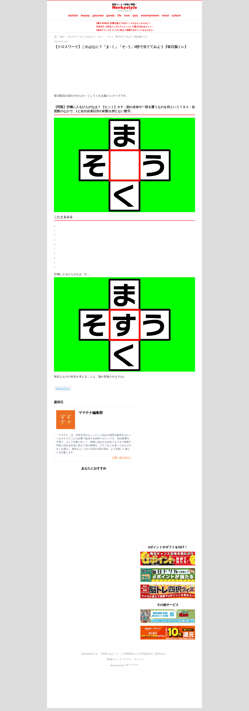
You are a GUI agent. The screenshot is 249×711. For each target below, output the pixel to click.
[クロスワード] (63, 388)
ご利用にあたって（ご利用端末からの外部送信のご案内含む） (134, 653)
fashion (73, 15)
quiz (135, 15)
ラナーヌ (139, 659)
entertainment (150, 15)
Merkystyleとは (89, 653)
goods (110, 15)
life (119, 15)
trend (165, 15)
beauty (85, 15)
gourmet (98, 15)
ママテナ (127, 659)
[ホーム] (55, 36)
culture (176, 15)
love (127, 15)
